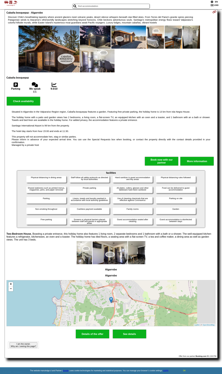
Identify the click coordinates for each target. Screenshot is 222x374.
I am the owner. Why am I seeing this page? (23, 345)
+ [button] (11, 284)
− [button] (11, 289)
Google (66, 371)
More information (197, 161)
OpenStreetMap (209, 325)
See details (129, 334)
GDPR (166, 371)
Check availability (23, 101)
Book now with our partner (162, 161)
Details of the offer (92, 334)
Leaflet (196, 325)
